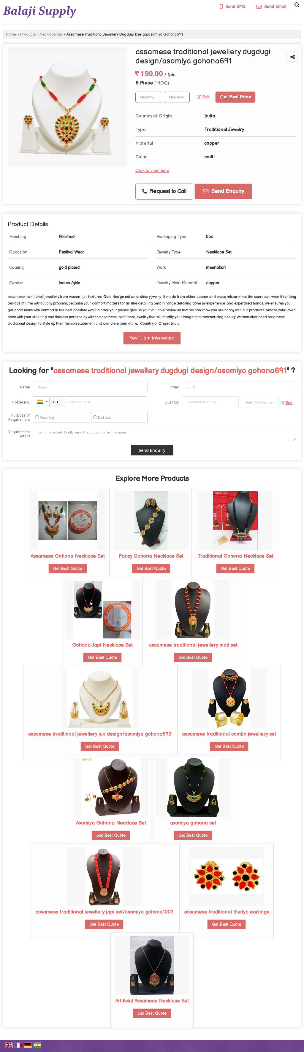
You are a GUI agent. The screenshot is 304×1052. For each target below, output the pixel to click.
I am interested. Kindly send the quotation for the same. (164, 434)
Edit (203, 97)
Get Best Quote (67, 568)
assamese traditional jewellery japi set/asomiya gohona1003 (104, 912)
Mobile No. (21, 402)
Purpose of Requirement (19, 417)
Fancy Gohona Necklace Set (151, 556)
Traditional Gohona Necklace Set (235, 556)
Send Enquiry (223, 191)
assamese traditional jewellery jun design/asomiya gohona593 (99, 734)
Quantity (171, 402)
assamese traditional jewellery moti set (193, 645)
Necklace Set (51, 34)
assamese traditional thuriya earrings (226, 912)
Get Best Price (235, 97)
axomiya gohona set (193, 823)
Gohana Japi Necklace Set (102, 645)
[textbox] (177, 97)
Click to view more (152, 170)
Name (25, 387)
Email (174, 387)
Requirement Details (19, 434)
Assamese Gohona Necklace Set (68, 556)
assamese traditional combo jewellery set (229, 734)
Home (11, 34)
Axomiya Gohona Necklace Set (111, 823)
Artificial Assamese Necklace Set (152, 1001)
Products (28, 34)
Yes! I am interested (152, 338)
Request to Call (164, 191)
